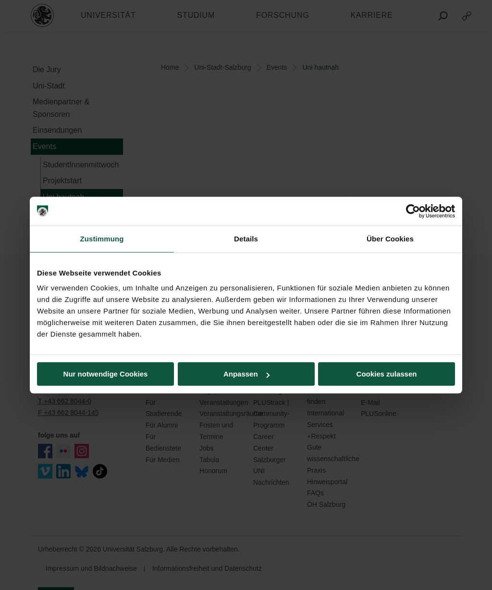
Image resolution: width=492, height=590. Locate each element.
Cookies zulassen (387, 374)
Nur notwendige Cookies (105, 374)
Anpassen (246, 374)
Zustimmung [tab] (102, 239)
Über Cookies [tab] (390, 239)
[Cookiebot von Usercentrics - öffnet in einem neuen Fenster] (413, 211)
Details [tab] (246, 239)
